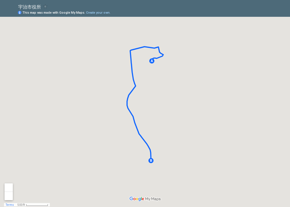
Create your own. (98, 13)
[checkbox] (45, 6)
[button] (152, 61)
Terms (10, 204)
